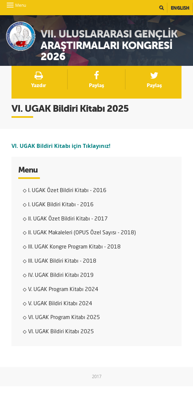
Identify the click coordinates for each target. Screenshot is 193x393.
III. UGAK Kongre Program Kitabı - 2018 (74, 247)
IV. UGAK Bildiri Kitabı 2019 (61, 275)
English (180, 8)
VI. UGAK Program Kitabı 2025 (64, 317)
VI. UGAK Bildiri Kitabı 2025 (61, 332)
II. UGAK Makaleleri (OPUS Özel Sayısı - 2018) (82, 233)
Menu (10, 5)
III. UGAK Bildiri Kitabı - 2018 (62, 261)
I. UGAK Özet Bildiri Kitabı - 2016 (67, 190)
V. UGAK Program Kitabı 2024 (63, 289)
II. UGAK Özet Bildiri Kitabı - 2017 (68, 219)
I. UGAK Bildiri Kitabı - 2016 (61, 205)
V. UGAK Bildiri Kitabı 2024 (60, 304)
